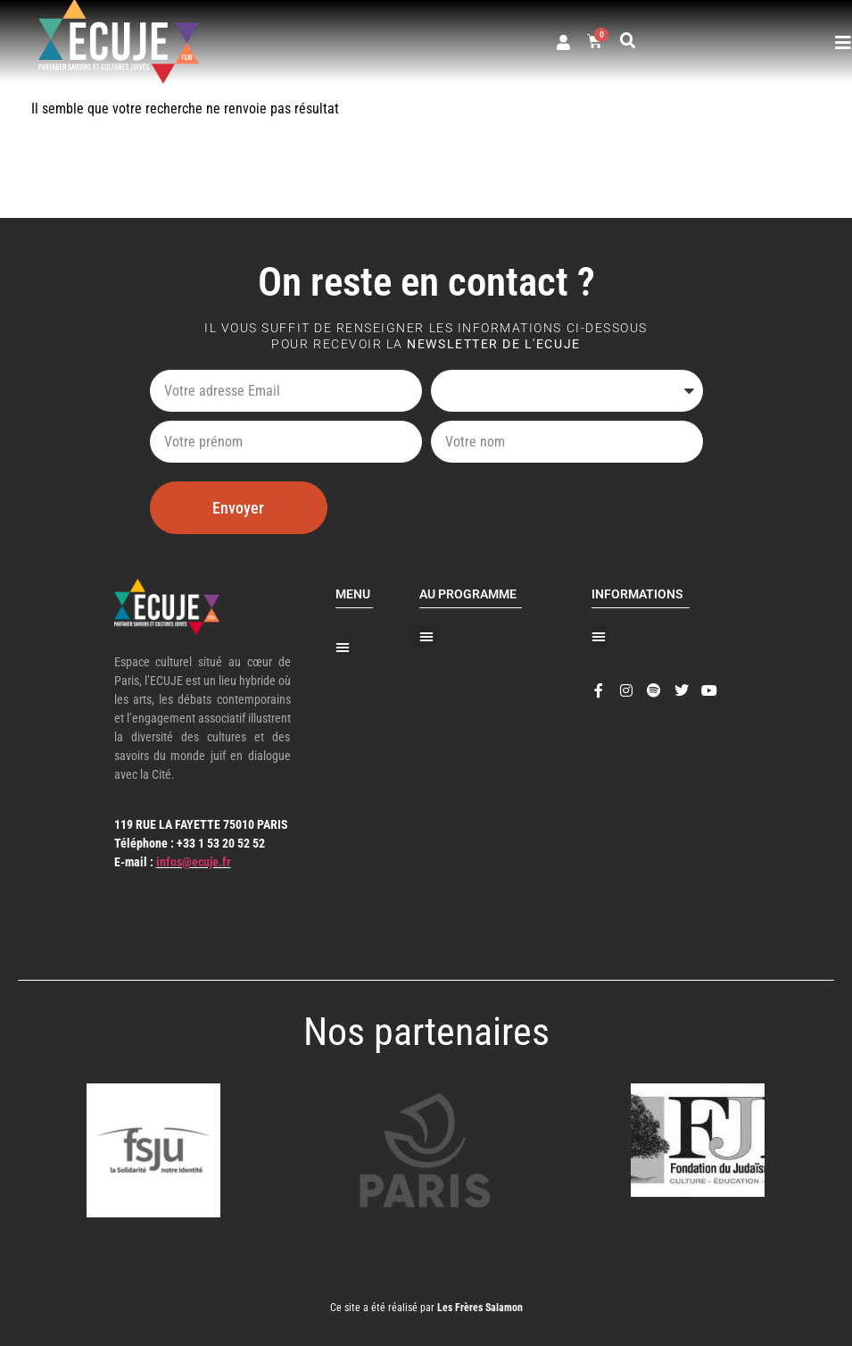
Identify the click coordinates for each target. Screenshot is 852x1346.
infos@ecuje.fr (193, 862)
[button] (628, 41)
